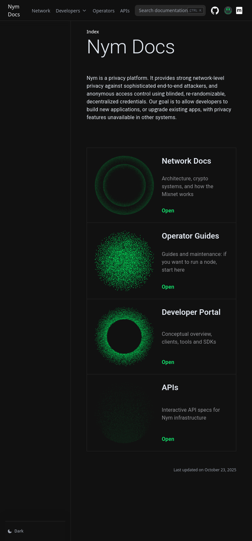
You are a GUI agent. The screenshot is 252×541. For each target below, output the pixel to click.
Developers (71, 11)
